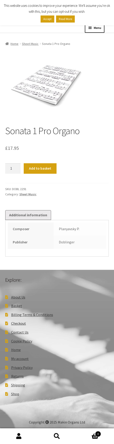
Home (14, 44)
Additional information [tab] (28, 215)
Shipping (18, 385)
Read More (65, 19)
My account (20, 358)
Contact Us (19, 332)
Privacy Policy (22, 367)
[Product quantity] (13, 168)
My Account (19, 436)
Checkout (18, 323)
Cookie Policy (21, 341)
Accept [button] (47, 19)
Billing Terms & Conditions (32, 314)
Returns (17, 376)
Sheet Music (30, 44)
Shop (15, 394)
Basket (16, 306)
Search (57, 436)
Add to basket (40, 168)
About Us (18, 297)
